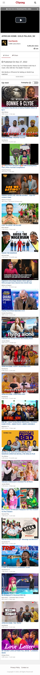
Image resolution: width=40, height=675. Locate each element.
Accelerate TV (6, 541)
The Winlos (5, 456)
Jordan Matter (6, 341)
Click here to (22, 9)
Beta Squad (5, 227)
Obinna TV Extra (6, 199)
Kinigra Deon (5, 655)
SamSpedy (13, 41)
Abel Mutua (5, 112)
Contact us (24, 667)
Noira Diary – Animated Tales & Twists (13, 597)
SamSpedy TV (6, 569)
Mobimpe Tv (5, 426)
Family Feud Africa (7, 313)
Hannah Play (5, 514)
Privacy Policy (15, 667)
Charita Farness (6, 170)
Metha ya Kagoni (6, 285)
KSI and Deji (5, 255)
